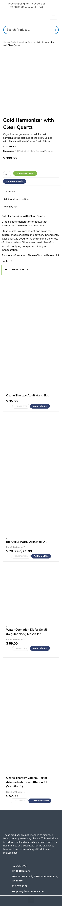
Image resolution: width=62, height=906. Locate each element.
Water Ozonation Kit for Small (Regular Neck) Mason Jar (26, 632)
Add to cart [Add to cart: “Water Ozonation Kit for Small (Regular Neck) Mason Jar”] (21, 648)
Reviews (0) (10, 206)
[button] (31, 900)
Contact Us (8, 261)
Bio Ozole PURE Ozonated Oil (26, 542)
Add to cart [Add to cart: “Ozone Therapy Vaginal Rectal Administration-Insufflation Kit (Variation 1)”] (20, 801)
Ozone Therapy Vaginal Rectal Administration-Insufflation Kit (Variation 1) (26, 782)
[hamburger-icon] (53, 16)
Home (6, 42)
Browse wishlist (15, 181)
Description (10, 191)
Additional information (16, 199)
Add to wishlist (40, 406)
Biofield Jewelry (18, 42)
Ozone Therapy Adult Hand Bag (27, 395)
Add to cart (26, 173)
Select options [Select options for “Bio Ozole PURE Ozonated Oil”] (21, 556)
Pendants (32, 42)
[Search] (55, 30)
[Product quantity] (7, 173)
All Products (21, 151)
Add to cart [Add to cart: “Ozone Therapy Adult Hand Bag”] (21, 406)
